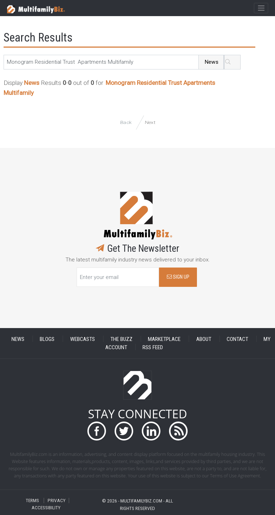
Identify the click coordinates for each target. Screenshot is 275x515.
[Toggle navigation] (261, 8)
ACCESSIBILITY (46, 507)
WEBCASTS (82, 339)
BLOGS (47, 339)
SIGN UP (178, 277)
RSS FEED (153, 347)
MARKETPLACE (164, 339)
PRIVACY (57, 500)
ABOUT (203, 339)
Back (126, 122)
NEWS (17, 339)
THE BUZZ (121, 339)
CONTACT (237, 339)
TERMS (32, 500)
